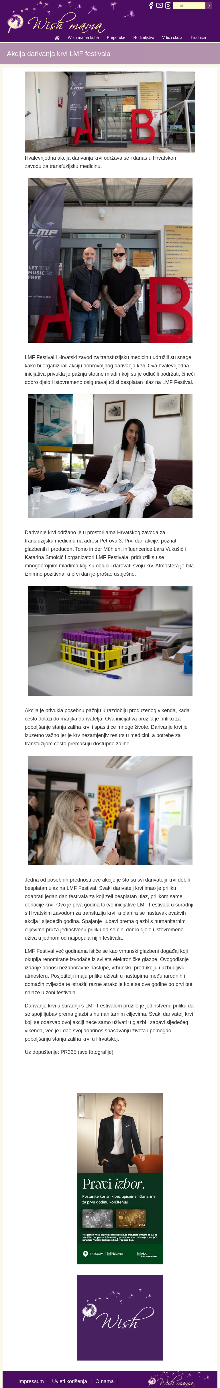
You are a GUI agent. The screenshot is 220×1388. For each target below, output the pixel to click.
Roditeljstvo (143, 38)
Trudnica (198, 37)
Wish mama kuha (83, 38)
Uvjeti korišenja (69, 1381)
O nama (104, 1381)
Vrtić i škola (172, 38)
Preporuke (116, 38)
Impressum (31, 1381)
